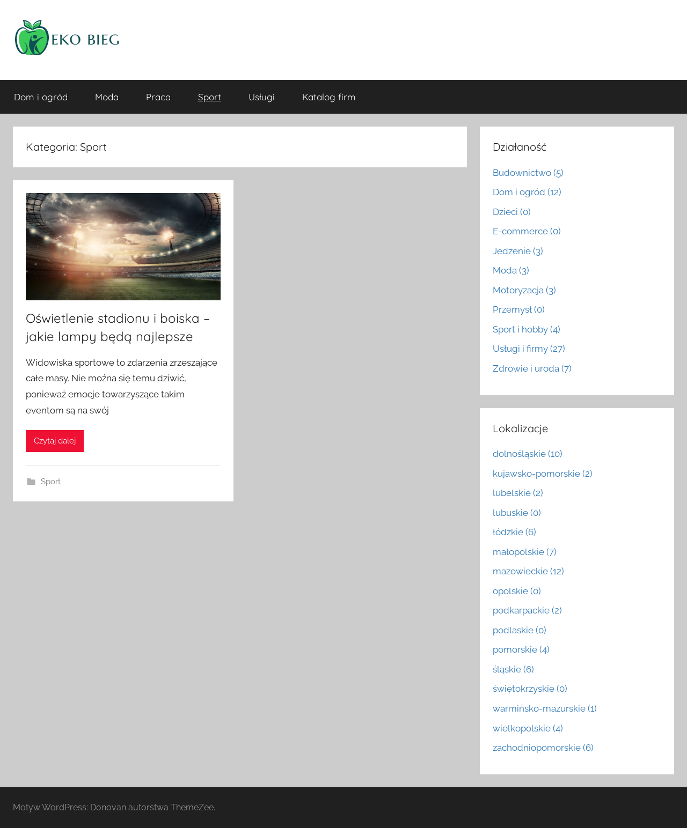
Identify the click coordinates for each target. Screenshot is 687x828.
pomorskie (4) (521, 649)
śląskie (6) (513, 669)
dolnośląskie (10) (527, 453)
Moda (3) (511, 270)
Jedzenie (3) (518, 251)
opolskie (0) (517, 591)
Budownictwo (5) (528, 172)
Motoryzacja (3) (524, 290)
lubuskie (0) (517, 512)
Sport (209, 96)
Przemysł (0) (519, 309)
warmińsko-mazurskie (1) (545, 708)
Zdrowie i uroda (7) (532, 368)
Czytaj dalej (55, 441)
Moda (107, 96)
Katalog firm (329, 96)
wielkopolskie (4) (528, 728)
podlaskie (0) (519, 630)
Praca (158, 96)
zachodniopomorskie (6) (543, 747)
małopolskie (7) (525, 551)
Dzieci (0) (512, 211)
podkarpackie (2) (527, 610)
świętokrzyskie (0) (530, 688)
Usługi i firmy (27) (529, 348)
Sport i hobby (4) (526, 329)
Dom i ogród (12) (527, 192)
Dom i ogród (41, 96)
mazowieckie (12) (528, 571)
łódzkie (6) (514, 532)
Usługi (262, 96)
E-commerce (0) (527, 231)
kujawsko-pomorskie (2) (543, 473)
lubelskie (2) (518, 492)
